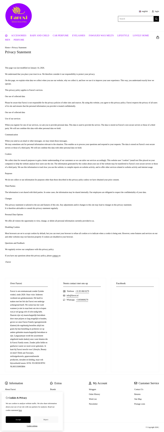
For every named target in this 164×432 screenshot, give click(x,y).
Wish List (93, 399)
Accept (18, 419)
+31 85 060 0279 (82, 291)
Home (7, 48)
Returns (137, 394)
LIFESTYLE (123, 35)
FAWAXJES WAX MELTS (101, 35)
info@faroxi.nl (72, 295)
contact (55, 256)
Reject (45, 419)
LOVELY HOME (141, 35)
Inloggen (92, 389)
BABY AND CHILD (39, 35)
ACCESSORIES (18, 35)
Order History (94, 394)
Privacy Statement (19, 48)
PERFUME (19, 40)
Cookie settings (32, 426)
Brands (53, 389)
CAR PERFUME (61, 35)
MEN (7, 40)
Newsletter (93, 404)
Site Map (138, 399)
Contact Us (138, 389)
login (155, 11)
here (20, 410)
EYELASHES (78, 35)
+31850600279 (82, 300)
